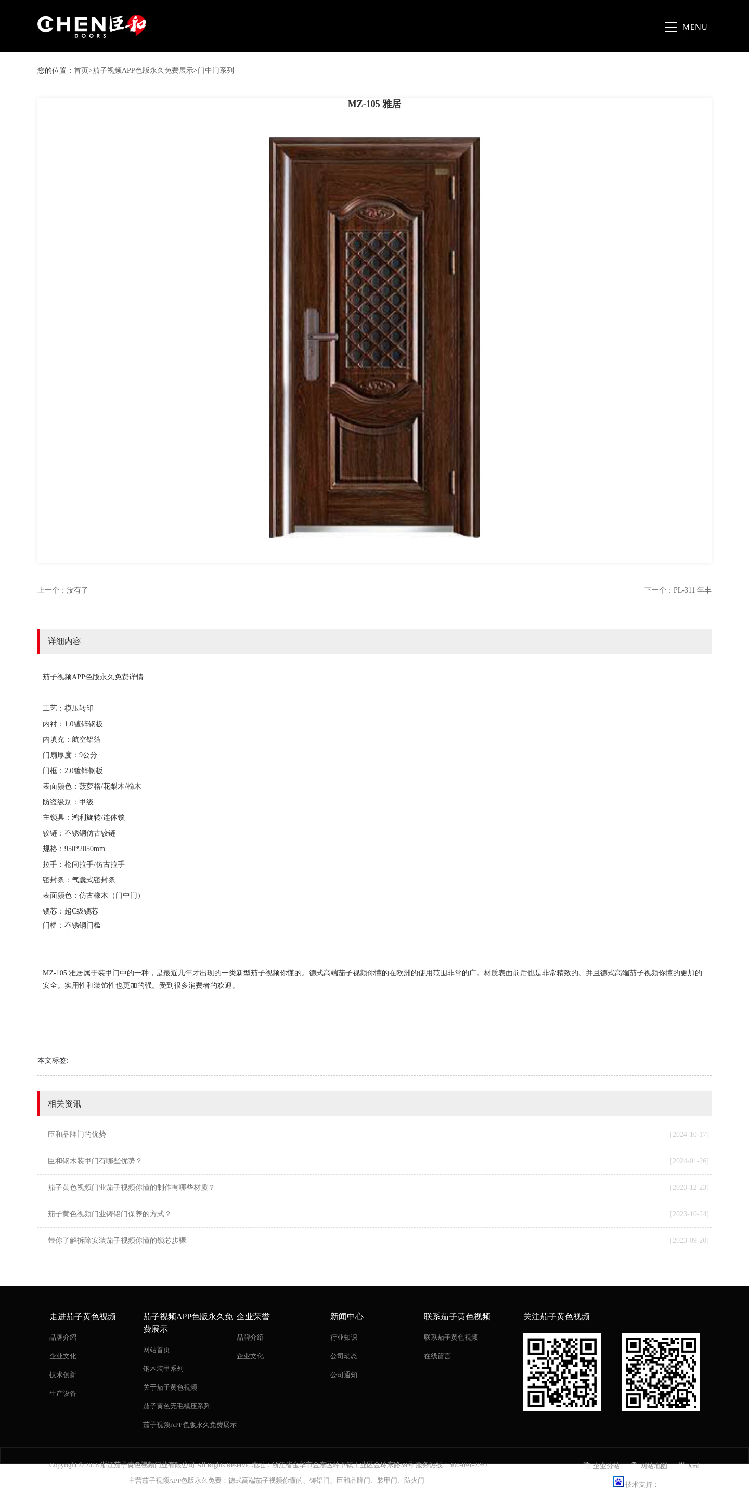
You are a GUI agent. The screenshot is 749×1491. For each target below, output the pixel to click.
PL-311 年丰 (693, 590)
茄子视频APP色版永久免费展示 (143, 70)
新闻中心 (347, 1316)
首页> (83, 70)
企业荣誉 (253, 1316)
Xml (694, 1466)
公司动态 (343, 1356)
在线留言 (437, 1356)
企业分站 (606, 1466)
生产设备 (62, 1393)
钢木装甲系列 (163, 1368)
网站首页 (156, 1350)
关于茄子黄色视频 (170, 1387)
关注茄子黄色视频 (556, 1316)
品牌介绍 (62, 1337)
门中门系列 (216, 70)
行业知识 (343, 1337)
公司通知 (343, 1375)
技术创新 (62, 1375)
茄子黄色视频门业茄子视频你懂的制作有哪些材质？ (378, 1188)
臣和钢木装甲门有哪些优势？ (378, 1161)
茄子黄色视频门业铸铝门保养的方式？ (378, 1214)
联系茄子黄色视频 (457, 1316)
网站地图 (653, 1466)
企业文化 (62, 1356)
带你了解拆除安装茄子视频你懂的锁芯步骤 (378, 1241)
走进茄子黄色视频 (82, 1316)
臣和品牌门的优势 (378, 1135)
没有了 (77, 590)
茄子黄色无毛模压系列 (177, 1406)
